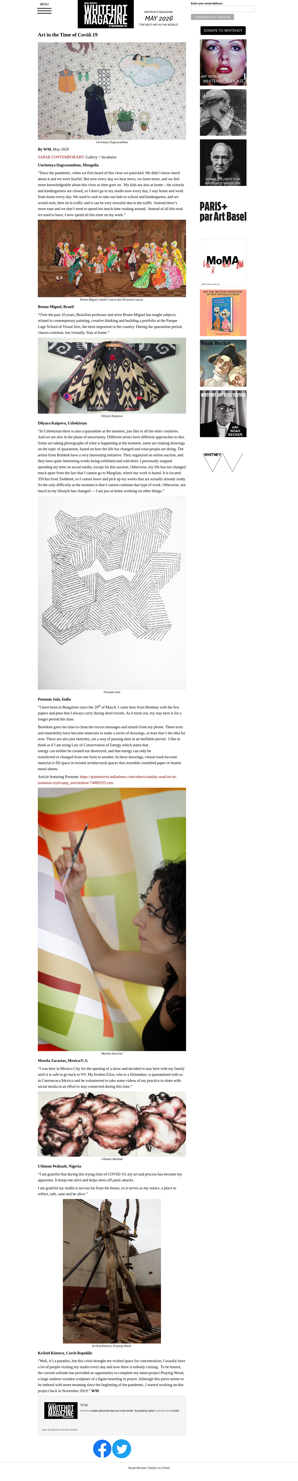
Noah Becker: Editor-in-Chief (149, 1468)
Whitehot (85, 1410)
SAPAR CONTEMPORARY (61, 157)
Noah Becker (162, 1410)
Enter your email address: (207, 3)
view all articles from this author (60, 1429)
